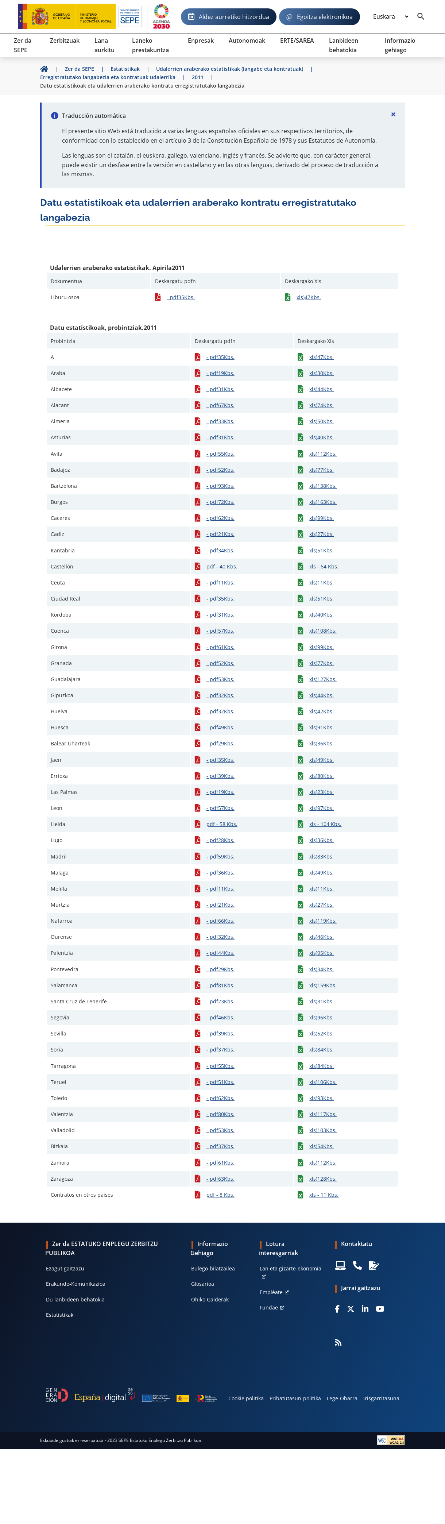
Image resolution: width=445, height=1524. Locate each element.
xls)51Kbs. (321, 550)
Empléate (271, 1292)
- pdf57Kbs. (220, 630)
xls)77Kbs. (321, 469)
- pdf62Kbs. (220, 517)
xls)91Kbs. (321, 727)
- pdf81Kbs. (220, 985)
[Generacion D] (131, 1395)
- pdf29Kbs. (220, 743)
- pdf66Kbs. (220, 920)
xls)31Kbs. (321, 1001)
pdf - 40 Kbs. (221, 566)
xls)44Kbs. (321, 389)
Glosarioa (202, 1283)
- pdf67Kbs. (220, 405)
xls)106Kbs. (323, 1082)
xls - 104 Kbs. (325, 824)
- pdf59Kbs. (220, 856)
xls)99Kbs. (321, 517)
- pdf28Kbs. (220, 840)
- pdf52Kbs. (220, 469)
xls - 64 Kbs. (323, 566)
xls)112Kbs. (323, 453)
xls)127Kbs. (323, 679)
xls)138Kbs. (323, 485)
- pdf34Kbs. (220, 550)
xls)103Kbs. (323, 1130)
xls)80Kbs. (321, 775)
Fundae (269, 1307)
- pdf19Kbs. (220, 373)
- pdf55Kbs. (220, 453)
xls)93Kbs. (321, 1098)
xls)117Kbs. (323, 1114)
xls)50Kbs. (321, 421)
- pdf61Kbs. (220, 647)
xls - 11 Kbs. (323, 1194)
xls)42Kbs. (321, 711)
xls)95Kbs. (321, 952)
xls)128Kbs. (323, 1178)
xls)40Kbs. (321, 437)
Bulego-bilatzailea (213, 1268)
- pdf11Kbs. (220, 582)
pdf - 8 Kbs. (220, 1194)
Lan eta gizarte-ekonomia (290, 1268)
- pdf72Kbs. (220, 501)
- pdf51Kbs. (220, 1082)
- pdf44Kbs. (220, 952)
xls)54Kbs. (321, 1146)
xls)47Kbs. (309, 297)
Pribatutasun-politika (295, 1398)
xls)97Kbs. (321, 808)
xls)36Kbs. (321, 743)
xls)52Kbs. (321, 1033)
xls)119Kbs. (323, 920)
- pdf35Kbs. (181, 297)
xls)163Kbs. (323, 501)
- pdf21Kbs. (220, 533)
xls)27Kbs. (321, 533)
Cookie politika (246, 1398)
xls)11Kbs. (321, 582)
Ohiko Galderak (210, 1299)
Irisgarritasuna (381, 1398)
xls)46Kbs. (321, 936)
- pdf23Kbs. (220, 1001)
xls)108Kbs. (323, 630)
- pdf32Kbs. (220, 695)
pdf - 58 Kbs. (221, 824)
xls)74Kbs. (321, 405)
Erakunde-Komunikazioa (75, 1283)
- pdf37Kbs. (220, 1049)
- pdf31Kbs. (220, 389)
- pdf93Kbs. (220, 485)
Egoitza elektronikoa (325, 17)
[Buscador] (421, 17)
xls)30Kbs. (321, 373)
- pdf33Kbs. (220, 421)
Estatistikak (59, 1314)
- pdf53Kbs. (220, 679)
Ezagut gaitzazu (65, 1268)
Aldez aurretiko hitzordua (234, 17)
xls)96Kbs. (321, 1017)
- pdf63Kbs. (220, 1178)
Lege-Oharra (342, 1398)
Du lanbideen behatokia (75, 1299)
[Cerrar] (393, 114)
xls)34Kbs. (321, 969)
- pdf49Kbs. (220, 727)
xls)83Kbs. (321, 856)
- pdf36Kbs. (220, 872)
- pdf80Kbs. (220, 1114)
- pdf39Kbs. (220, 775)
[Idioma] (391, 16)
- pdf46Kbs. (220, 1017)
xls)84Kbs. (321, 1049)
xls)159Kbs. (323, 985)
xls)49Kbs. (321, 759)
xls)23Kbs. (321, 791)
